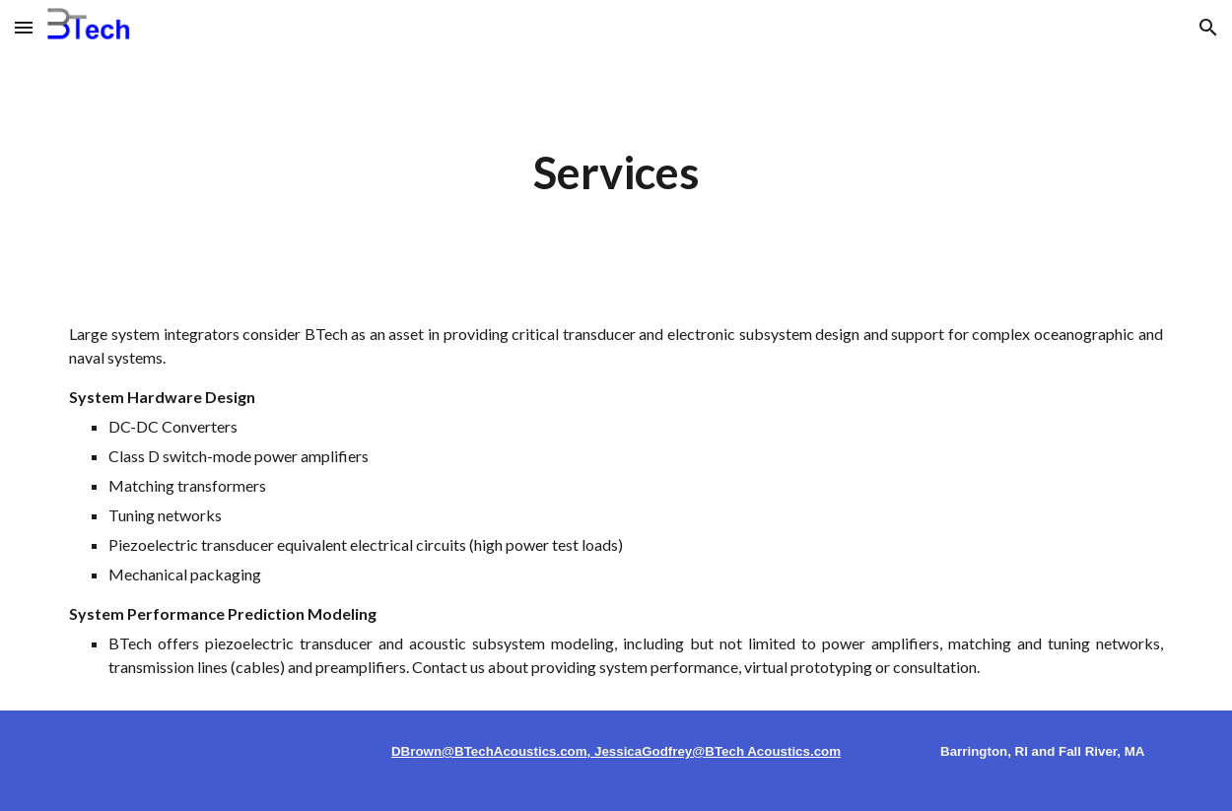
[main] (615, 173)
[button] (23, 27)
